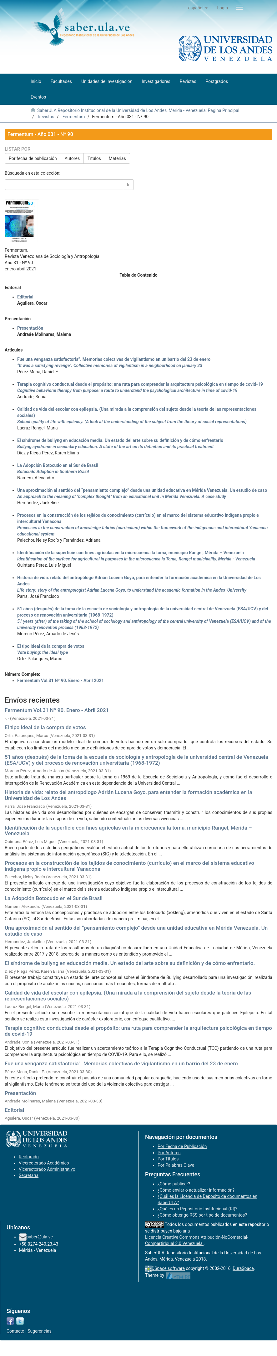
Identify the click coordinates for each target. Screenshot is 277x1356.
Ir (128, 184)
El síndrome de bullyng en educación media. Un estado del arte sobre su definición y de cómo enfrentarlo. (130, 963)
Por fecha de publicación (33, 158)
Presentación (30, 328)
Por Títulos (168, 1158)
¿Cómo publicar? (174, 1183)
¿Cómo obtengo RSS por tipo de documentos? (202, 1215)
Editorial (25, 296)
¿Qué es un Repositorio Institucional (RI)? (197, 1208)
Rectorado (29, 1156)
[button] (198, 8)
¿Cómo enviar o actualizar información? (196, 1190)
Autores (72, 158)
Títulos (94, 158)
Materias (117, 158)
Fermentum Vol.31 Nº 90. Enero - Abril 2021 (60, 680)
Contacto (15, 1331)
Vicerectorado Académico (44, 1162)
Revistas (46, 116)
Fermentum (74, 116)
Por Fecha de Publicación (182, 1146)
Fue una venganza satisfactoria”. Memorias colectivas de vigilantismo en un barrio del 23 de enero (121, 1063)
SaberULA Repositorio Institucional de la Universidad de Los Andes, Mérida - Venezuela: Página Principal (138, 110)
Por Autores (169, 1152)
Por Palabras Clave (176, 1165)
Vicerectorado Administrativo (47, 1169)
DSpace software (168, 1268)
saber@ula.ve (40, 1236)
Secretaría (28, 1175)
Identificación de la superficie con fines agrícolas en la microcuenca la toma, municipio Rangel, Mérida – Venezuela (128, 831)
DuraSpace (243, 1268)
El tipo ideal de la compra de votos (45, 727)
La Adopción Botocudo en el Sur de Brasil (54, 898)
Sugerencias (40, 1331)
